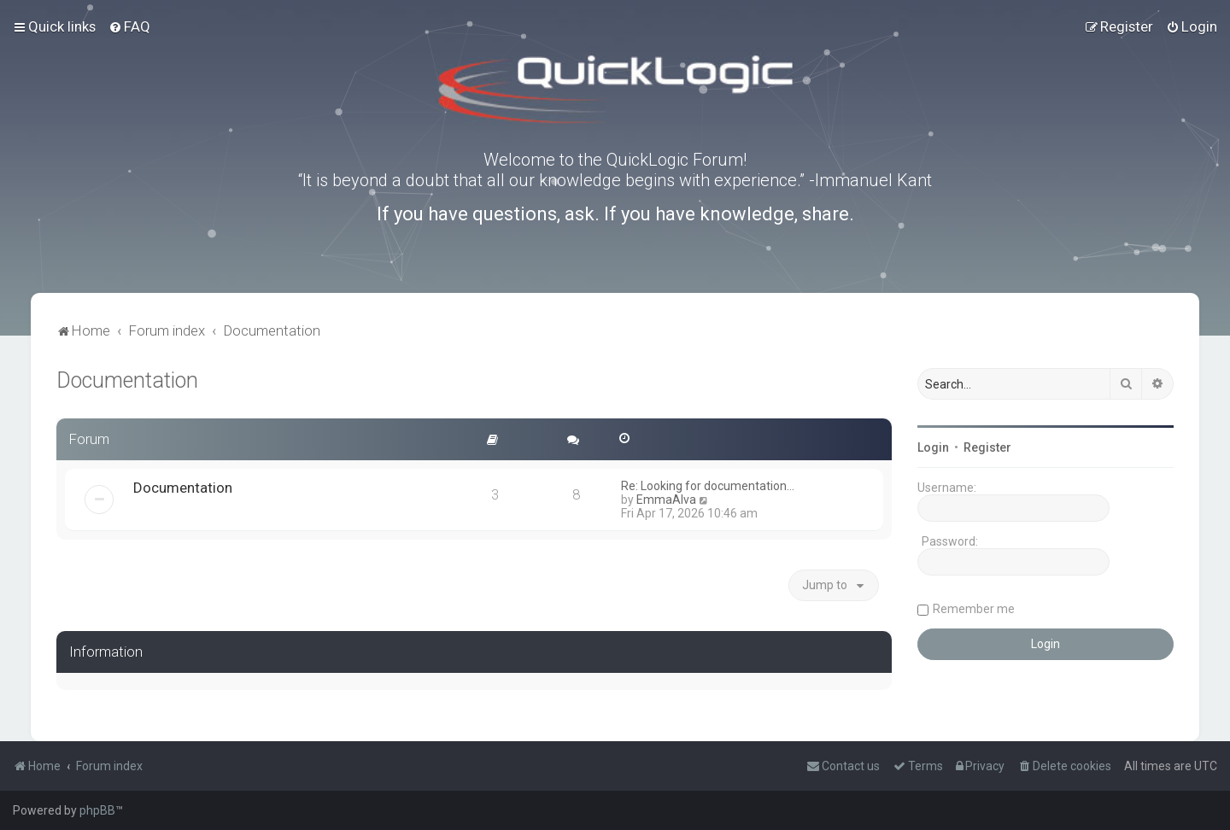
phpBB (97, 810)
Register (987, 447)
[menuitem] (129, 26)
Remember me (974, 609)
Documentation (127, 380)
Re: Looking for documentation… (707, 486)
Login (933, 447)
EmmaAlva (666, 499)
